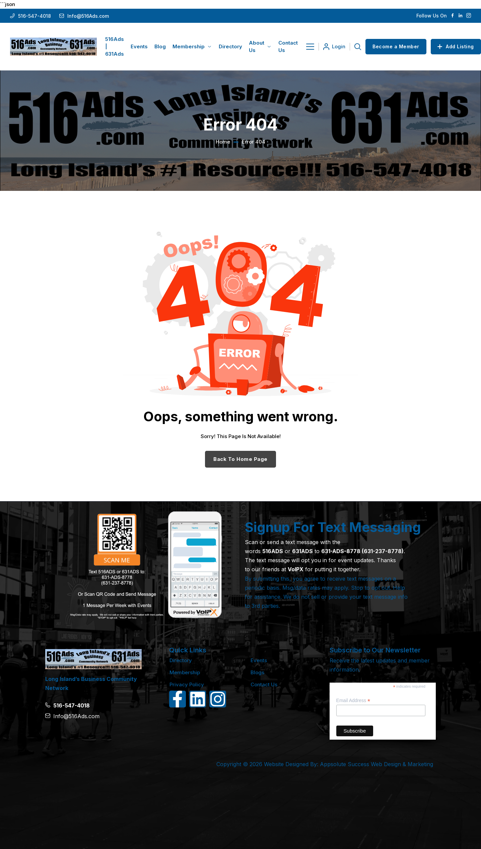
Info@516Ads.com (88, 16)
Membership (184, 672)
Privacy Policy (186, 684)
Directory (180, 660)
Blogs (257, 672)
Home (223, 142)
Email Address (353, 700)
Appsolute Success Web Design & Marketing (376, 764)
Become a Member (395, 46)
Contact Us (264, 684)
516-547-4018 (34, 16)
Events (259, 660)
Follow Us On (431, 15)
